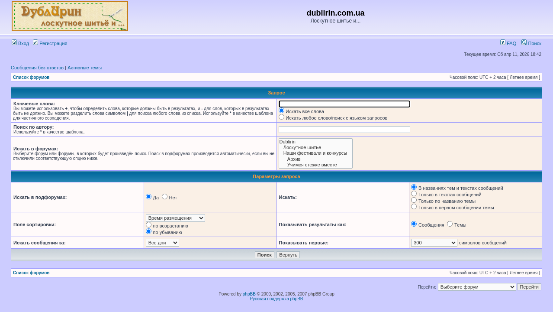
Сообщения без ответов (37, 67)
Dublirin (316, 142)
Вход (20, 43)
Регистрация (50, 43)
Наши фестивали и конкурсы (316, 153)
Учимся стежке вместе (316, 165)
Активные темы (85, 67)
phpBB (249, 294)
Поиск (531, 43)
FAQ (508, 43)
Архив (316, 159)
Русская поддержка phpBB (276, 298)
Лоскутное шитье (316, 147)
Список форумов (31, 77)
